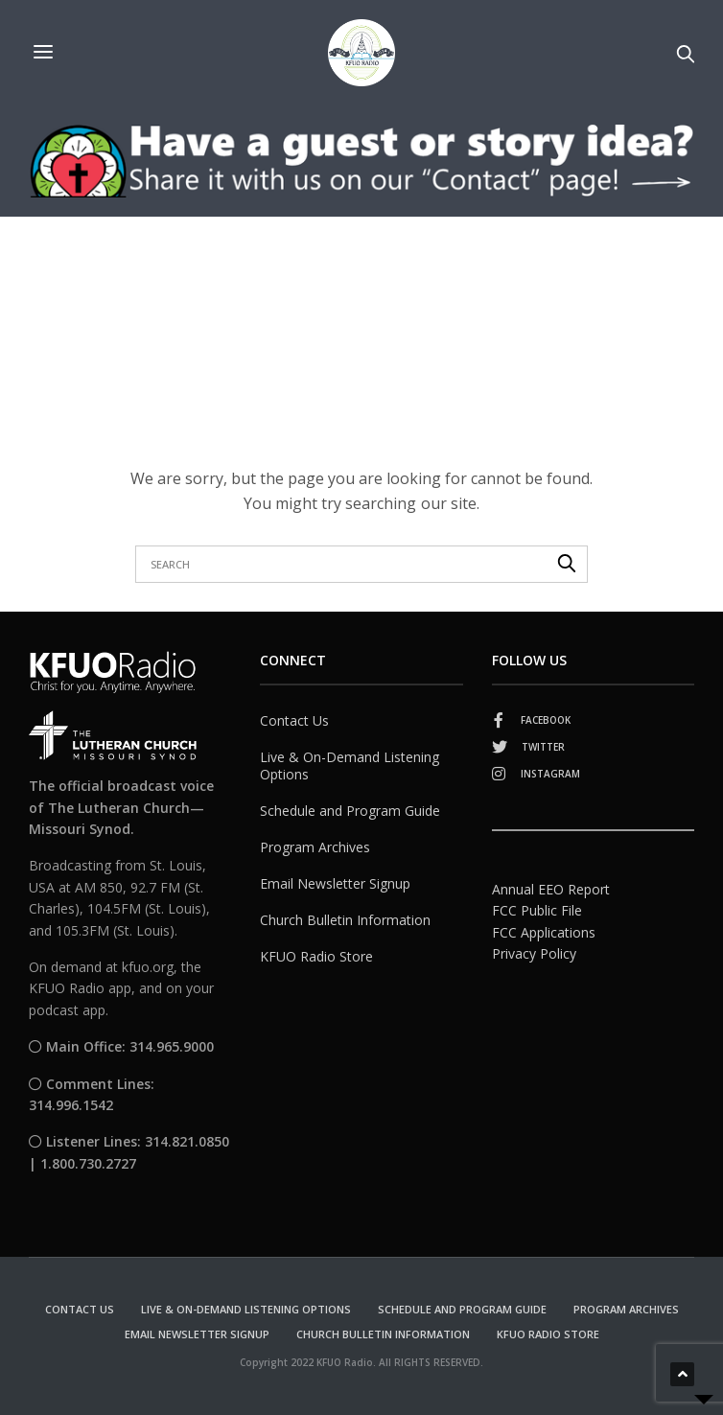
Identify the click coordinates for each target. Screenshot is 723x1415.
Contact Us (294, 720)
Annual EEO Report (551, 889)
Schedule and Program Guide (350, 810)
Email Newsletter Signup (335, 883)
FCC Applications (543, 932)
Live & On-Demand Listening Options (349, 765)
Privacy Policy (534, 953)
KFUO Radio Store (316, 956)
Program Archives (315, 847)
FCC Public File (537, 910)
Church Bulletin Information (345, 920)
